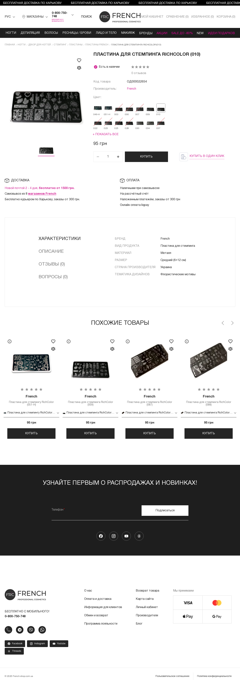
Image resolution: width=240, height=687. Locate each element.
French (131, 88)
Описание (51, 251)
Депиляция (30, 33)
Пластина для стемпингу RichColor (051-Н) (31, 400)
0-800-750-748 (60, 15)
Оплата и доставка (97, 601)
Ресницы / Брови (78, 33)
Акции (169, 33)
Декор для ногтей (39, 44)
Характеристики (60, 238)
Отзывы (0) (52, 264)
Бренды (151, 33)
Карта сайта (145, 601)
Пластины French (96, 44)
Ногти (9, 33)
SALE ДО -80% (190, 33)
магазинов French (42, 193)
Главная (10, 44)
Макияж (132, 33)
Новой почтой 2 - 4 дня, (39, 188)
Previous (223, 322)
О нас (88, 593)
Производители (147, 617)
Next (232, 322)
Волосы (52, 33)
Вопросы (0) (53, 277)
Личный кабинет (147, 609)
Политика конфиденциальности (214, 678)
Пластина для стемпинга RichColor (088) (209, 400)
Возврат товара (147, 593)
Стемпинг (60, 44)
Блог (139, 626)
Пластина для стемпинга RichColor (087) (149, 400)
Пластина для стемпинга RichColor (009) (90, 400)
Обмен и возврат (96, 617)
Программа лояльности (100, 626)
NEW (210, 33)
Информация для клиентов (103, 609)
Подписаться (165, 513)
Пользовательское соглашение (172, 678)
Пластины (75, 44)
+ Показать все (105, 134)
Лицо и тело (109, 33)
